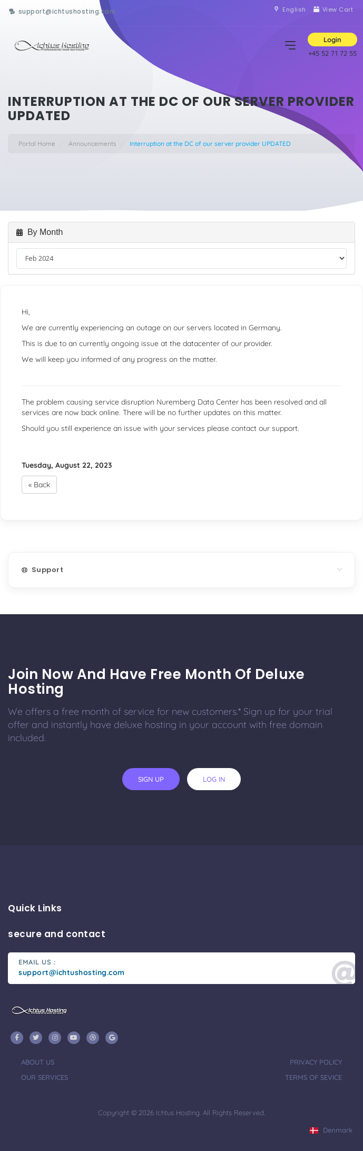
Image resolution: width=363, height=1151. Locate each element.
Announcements (92, 143)
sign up (151, 779)
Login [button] (332, 39)
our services (44, 1077)
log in (214, 779)
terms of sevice (313, 1077)
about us (37, 1062)
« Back (39, 484)
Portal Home (36, 143)
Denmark (331, 1130)
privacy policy (316, 1062)
